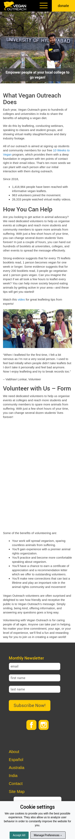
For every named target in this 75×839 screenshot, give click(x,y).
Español (16, 759)
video (21, 299)
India (13, 775)
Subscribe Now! (30, 705)
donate (63, 5)
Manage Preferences (48, 835)
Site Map (17, 791)
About (14, 751)
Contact (16, 783)
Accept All (19, 835)
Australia (16, 767)
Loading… (37, 474)
